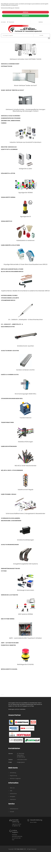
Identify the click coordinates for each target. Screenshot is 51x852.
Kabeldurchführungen (9, 446)
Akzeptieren (25, 16)
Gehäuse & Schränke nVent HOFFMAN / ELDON (10, 65)
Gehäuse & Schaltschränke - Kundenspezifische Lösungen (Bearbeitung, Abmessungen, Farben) (11, 119)
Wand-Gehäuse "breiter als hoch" (12, 90)
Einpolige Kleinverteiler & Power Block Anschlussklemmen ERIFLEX (12, 270)
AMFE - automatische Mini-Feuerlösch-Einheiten (10, 644)
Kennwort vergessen (15, 778)
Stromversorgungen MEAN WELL (12, 398)
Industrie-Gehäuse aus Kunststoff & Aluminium (9, 148)
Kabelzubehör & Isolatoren (10, 245)
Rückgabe (12, 796)
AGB (11, 790)
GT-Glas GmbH (19, 849)
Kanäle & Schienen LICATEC (10, 374)
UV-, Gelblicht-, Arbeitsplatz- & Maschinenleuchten (12, 325)
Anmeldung (13, 772)
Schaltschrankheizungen (10, 544)
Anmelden (3, 22)
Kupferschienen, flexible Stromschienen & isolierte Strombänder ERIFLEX (10, 298)
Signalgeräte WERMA (8, 197)
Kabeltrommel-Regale (8, 494)
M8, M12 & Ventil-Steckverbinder (12, 470)
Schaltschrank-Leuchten (10, 350)
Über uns (12, 788)
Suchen (41, 35)
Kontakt (12, 811)
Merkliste (41, 22)
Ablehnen (25, 12)
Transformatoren (7, 422)
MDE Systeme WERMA (7, 619)
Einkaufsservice (14, 808)
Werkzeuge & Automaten (9, 595)
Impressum (13, 799)
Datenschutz (13, 793)
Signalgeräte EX (6, 221)
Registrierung (13, 775)
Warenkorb (10, 22)
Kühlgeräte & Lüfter (8, 173)
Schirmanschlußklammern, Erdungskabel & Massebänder (11, 519)
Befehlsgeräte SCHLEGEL (9, 669)
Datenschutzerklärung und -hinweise (10, 8)
